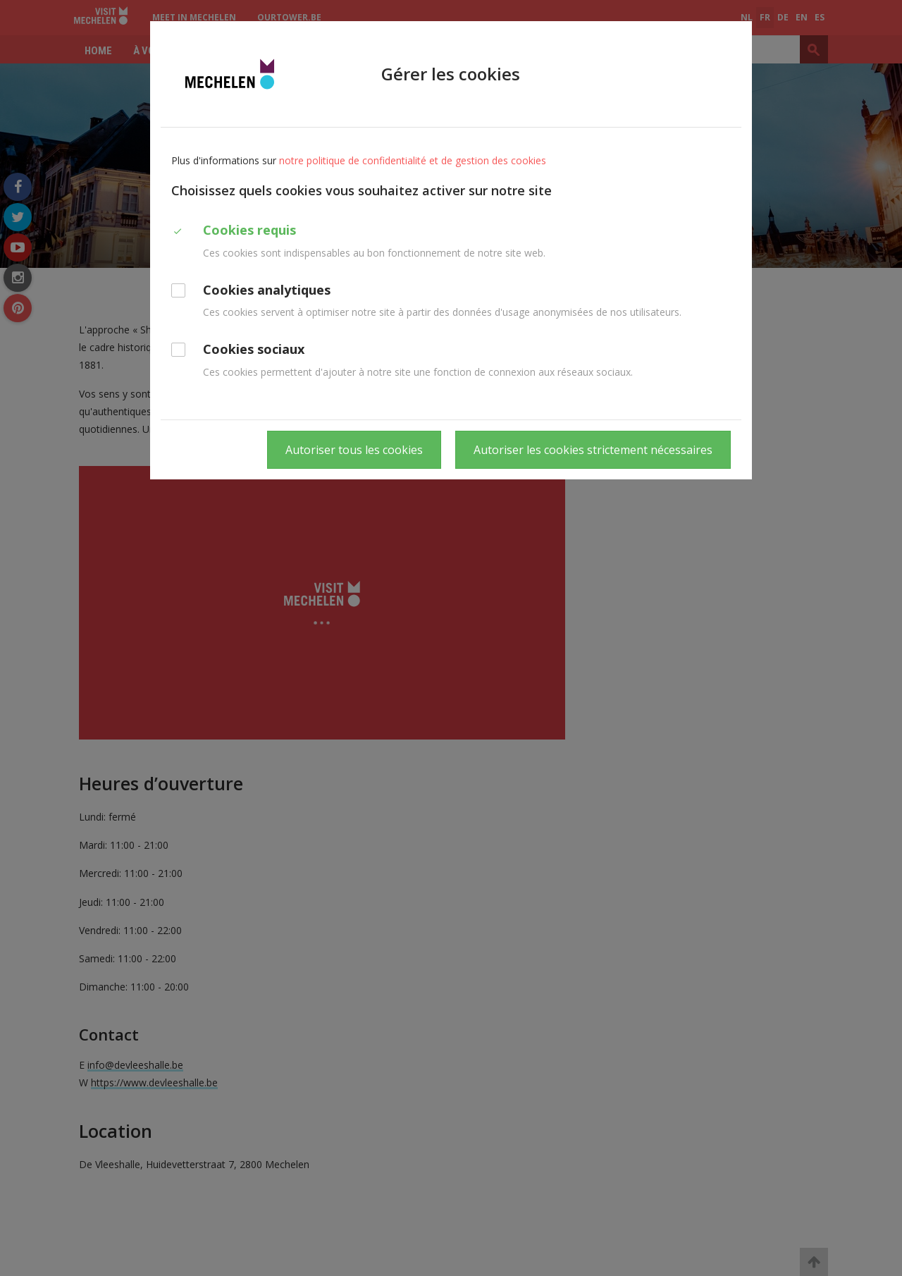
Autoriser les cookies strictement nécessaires (593, 450)
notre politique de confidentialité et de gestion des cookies (412, 160)
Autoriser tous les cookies (354, 450)
